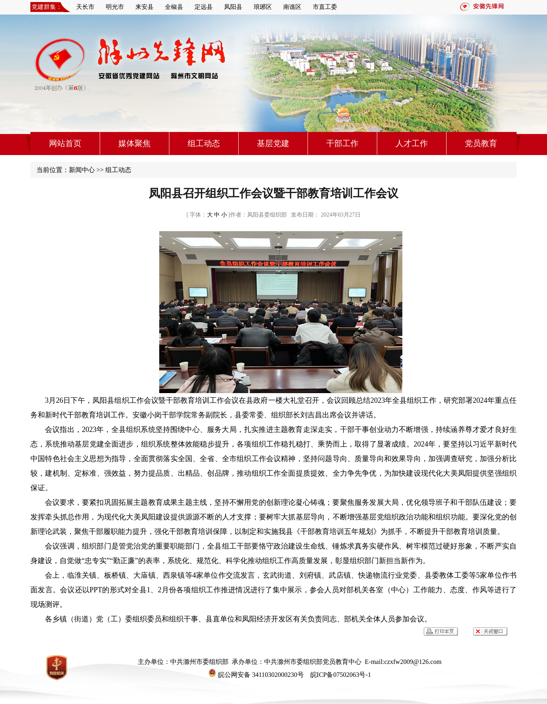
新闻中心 (82, 169)
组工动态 (204, 143)
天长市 (85, 7)
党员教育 (481, 143)
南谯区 (292, 7)
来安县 (144, 7)
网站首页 (65, 143)
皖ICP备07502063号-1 (340, 674)
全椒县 (174, 7)
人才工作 (411, 143)
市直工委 (325, 7)
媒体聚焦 (134, 143)
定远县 (203, 7)
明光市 (115, 7)
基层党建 (273, 143)
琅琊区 (263, 7)
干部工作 (342, 143)
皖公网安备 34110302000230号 (255, 674)
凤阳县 (233, 7)
